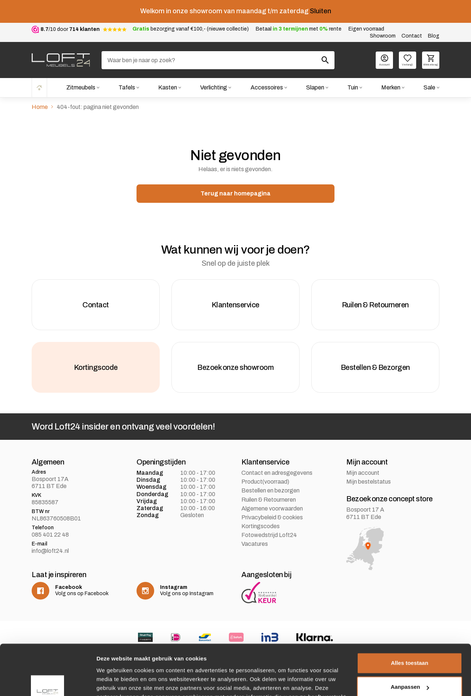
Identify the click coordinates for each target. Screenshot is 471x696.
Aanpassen (410, 642)
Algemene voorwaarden (272, 508)
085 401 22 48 (50, 534)
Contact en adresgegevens (276, 473)
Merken (390, 87)
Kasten (167, 87)
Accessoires (267, 87)
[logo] (61, 60)
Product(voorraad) (265, 481)
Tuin (352, 87)
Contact (411, 36)
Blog (433, 36)
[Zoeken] (218, 60)
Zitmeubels (80, 87)
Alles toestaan (409, 618)
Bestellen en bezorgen (270, 490)
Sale (429, 87)
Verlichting (213, 87)
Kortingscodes (260, 526)
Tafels (126, 87)
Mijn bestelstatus (368, 481)
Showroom (383, 36)
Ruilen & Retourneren (268, 500)
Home (39, 87)
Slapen (315, 87)
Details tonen (113, 681)
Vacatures (254, 544)
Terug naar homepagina (235, 193)
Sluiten (320, 11)
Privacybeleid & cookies (272, 517)
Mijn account (362, 473)
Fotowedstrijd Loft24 (269, 535)
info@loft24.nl (50, 551)
